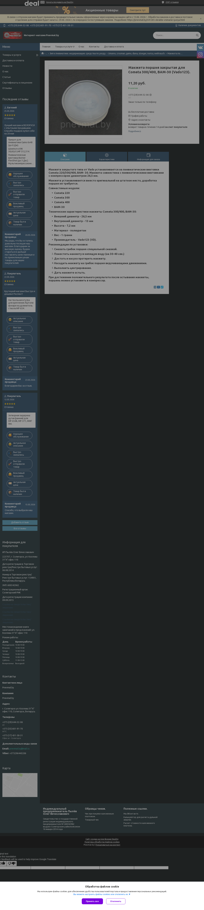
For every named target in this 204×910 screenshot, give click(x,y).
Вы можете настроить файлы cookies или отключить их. (100, 894)
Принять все (92, 901)
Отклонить (115, 901)
